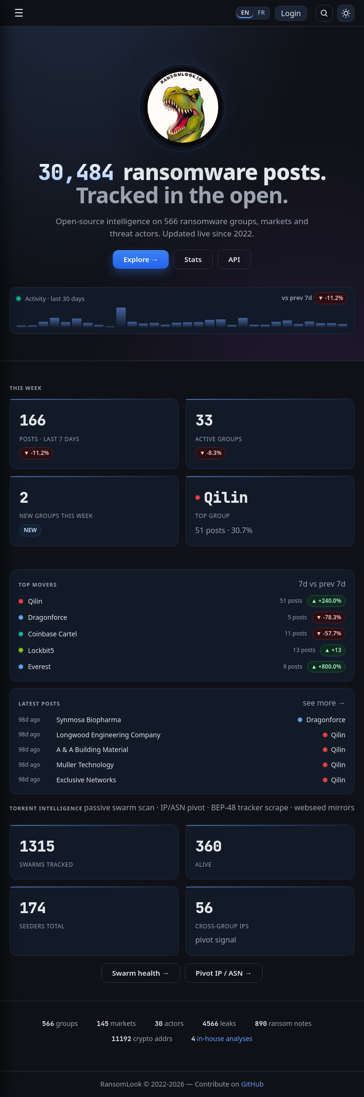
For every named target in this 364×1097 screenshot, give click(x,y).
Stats (193, 259)
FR (261, 13)
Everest (39, 666)
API (234, 259)
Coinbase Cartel (52, 633)
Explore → (140, 259)
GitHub (252, 1083)
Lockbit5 (41, 650)
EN (245, 13)
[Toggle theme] (346, 13)
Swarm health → (140, 973)
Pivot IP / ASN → (224, 973)
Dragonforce (47, 617)
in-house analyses (222, 1038)
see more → (324, 703)
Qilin (35, 601)
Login (291, 13)
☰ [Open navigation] (19, 13)
